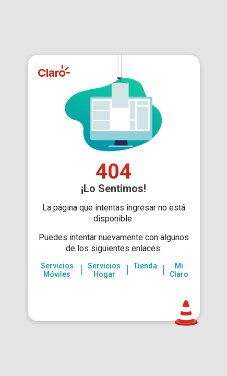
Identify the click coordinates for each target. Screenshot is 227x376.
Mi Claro (179, 270)
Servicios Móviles (57, 270)
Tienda (145, 266)
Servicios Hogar (104, 270)
